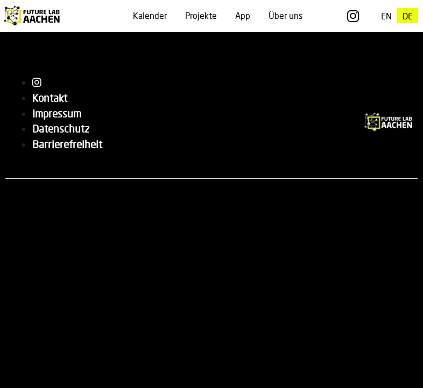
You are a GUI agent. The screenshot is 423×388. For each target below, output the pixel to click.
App (242, 15)
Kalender (150, 15)
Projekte (201, 15)
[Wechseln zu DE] (407, 16)
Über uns (285, 15)
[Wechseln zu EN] (386, 16)
